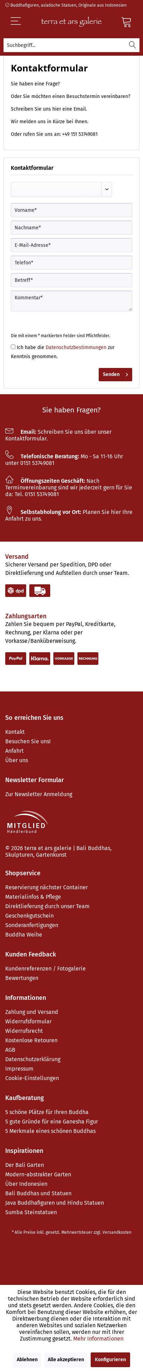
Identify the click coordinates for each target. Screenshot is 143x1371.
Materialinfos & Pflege (33, 896)
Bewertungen (21, 978)
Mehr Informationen (98, 1338)
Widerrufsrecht (24, 1031)
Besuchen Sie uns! (28, 741)
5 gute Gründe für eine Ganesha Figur (51, 1121)
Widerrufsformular (28, 1021)
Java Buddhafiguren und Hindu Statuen (54, 1202)
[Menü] (21, 22)
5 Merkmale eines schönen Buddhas (50, 1131)
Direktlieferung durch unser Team (47, 906)
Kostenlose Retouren (31, 1040)
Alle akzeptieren (66, 1360)
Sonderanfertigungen (31, 925)
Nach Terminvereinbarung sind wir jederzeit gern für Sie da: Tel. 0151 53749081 (68, 487)
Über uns (16, 760)
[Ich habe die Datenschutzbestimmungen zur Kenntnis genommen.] (13, 347)
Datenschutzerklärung (32, 1059)
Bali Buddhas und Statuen (38, 1193)
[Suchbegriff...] (71, 45)
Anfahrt (14, 750)
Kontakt (15, 732)
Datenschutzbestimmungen (76, 347)
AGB (10, 1049)
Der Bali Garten (24, 1165)
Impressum (19, 1068)
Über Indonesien (26, 1184)
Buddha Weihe (23, 934)
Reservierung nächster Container (46, 887)
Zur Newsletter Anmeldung (38, 794)
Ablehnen (27, 1360)
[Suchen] (133, 45)
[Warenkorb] (126, 21)
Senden (115, 373)
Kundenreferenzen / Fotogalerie (45, 968)
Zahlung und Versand (31, 1012)
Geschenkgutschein (29, 915)
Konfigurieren (110, 1360)
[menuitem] (71, 45)
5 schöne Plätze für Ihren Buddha (47, 1112)
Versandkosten (117, 1232)
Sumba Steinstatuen (31, 1212)
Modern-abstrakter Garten (38, 1174)
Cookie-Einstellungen (32, 1078)
